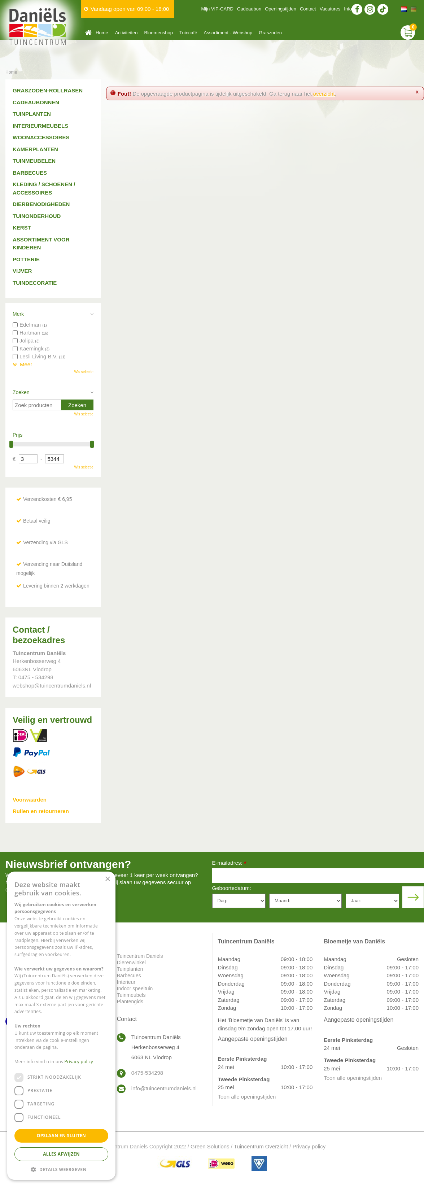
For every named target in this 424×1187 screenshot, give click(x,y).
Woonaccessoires (41, 137)
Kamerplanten (35, 149)
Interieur (126, 982)
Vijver (22, 271)
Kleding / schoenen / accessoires (44, 188)
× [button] (107, 879)
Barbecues (30, 173)
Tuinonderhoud (37, 216)
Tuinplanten (32, 114)
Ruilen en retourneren (41, 811)
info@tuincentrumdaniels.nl (164, 1088)
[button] (61, 1169)
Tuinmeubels (131, 995)
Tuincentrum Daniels (140, 956)
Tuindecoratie (35, 283)
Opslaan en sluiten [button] (61, 1136)
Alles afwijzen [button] (61, 1154)
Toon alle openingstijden (247, 1097)
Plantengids (130, 1001)
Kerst (22, 227)
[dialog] (61, 1026)
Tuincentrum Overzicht (261, 1146)
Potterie (26, 259)
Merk (18, 314)
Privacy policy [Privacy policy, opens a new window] (79, 1062)
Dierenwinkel (131, 962)
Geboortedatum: (231, 888)
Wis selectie (83, 372)
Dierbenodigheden (41, 204)
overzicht (324, 94)
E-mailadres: (229, 863)
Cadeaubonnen (36, 102)
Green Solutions (210, 1146)
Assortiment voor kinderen (41, 243)
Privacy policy (309, 1146)
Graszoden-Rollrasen (48, 90)
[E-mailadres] (318, 875)
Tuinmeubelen (34, 161)
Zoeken (21, 392)
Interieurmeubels (40, 126)
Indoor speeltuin (135, 988)
